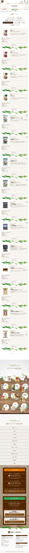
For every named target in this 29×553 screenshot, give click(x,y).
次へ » (17, 353)
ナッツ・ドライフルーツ (8, 22)
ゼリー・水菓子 (17, 22)
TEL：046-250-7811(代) (19, 546)
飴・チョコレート (20, 20)
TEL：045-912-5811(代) (5, 544)
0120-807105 (14, 483)
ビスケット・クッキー (11, 18)
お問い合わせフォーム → (14, 491)
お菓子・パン (11, 11)
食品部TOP (3, 11)
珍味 (24, 22)
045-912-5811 (14, 504)
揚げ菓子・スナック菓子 (9, 20)
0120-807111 (14, 475)
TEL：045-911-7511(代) (5, 541)
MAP (3, 538)
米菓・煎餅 (19, 18)
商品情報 (7, 11)
